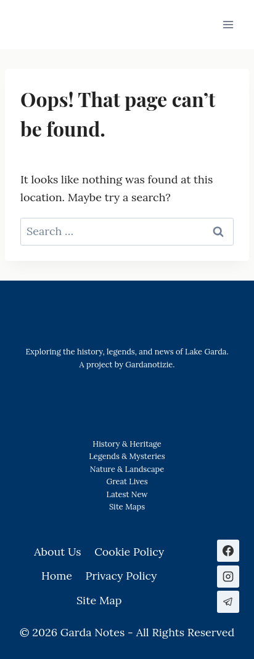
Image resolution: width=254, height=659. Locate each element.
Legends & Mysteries (127, 456)
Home (56, 576)
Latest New (126, 494)
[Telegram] (228, 602)
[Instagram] (228, 576)
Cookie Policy (129, 552)
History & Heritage (126, 444)
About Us (57, 552)
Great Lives (126, 481)
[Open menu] (227, 24)
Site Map (125, 506)
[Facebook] (228, 551)
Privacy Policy (121, 576)
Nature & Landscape (127, 469)
